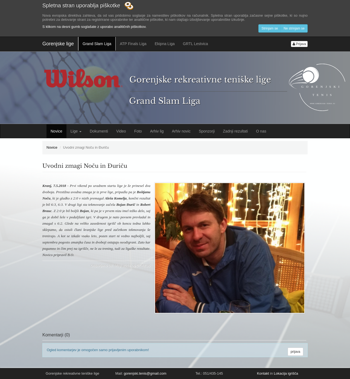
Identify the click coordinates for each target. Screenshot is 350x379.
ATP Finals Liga (133, 44)
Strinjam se (269, 28)
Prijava (299, 44)
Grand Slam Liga (97, 44)
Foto (138, 131)
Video (121, 131)
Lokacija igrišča (286, 373)
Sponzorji (207, 131)
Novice (56, 131)
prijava (295, 352)
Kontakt (263, 373)
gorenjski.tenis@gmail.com (145, 373)
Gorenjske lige (58, 43)
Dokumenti (99, 131)
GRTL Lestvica (195, 44)
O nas (261, 131)
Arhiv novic (181, 131)
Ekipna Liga (165, 44)
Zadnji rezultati (235, 131)
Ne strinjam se (294, 28)
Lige (76, 131)
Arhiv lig (157, 131)
